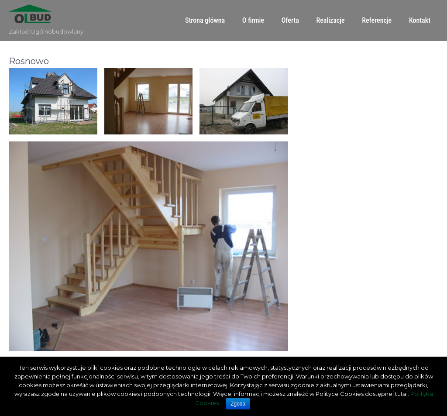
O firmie (253, 20)
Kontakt (419, 20)
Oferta (290, 20)
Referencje (377, 20)
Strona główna (205, 20)
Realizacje (330, 20)
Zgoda (237, 404)
